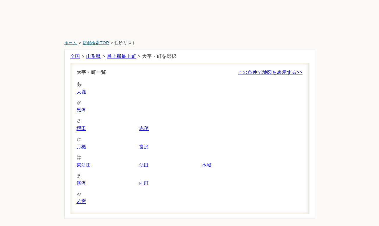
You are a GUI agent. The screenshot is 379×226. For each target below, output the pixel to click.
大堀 (82, 91)
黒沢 (82, 110)
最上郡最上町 (121, 56)
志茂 (144, 128)
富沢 (144, 146)
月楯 (82, 146)
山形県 (93, 56)
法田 (144, 165)
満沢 (82, 183)
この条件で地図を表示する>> (270, 72)
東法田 (84, 165)
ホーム (70, 42)
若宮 (82, 201)
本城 (207, 165)
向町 (144, 183)
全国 (75, 56)
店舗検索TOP (96, 42)
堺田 (82, 128)
